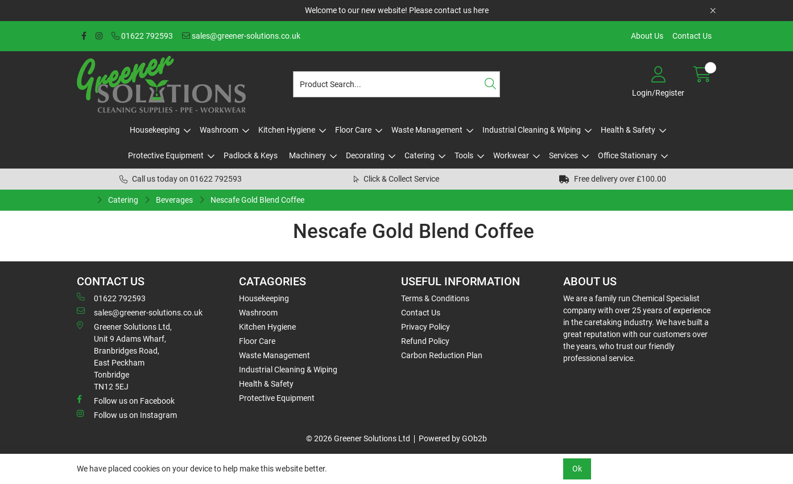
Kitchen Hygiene (286, 129)
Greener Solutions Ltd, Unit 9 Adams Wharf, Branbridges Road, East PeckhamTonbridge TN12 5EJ (124, 356)
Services (563, 155)
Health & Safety (628, 129)
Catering (419, 155)
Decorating (365, 155)
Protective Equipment (166, 155)
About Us (647, 35)
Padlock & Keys (251, 155)
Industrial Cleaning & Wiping (531, 129)
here (481, 10)
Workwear (511, 155)
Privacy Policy (425, 326)
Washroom (219, 129)
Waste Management (426, 129)
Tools (464, 155)
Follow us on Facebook (126, 400)
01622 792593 (142, 35)
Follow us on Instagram (127, 414)
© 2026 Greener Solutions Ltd (358, 438)
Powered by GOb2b (453, 438)
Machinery (307, 155)
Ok (577, 468)
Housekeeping (155, 129)
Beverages (174, 199)
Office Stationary (627, 155)
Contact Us (692, 35)
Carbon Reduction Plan (441, 355)
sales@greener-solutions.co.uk (241, 35)
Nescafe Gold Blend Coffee (257, 199)
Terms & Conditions (435, 298)
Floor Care (353, 129)
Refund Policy (425, 341)
